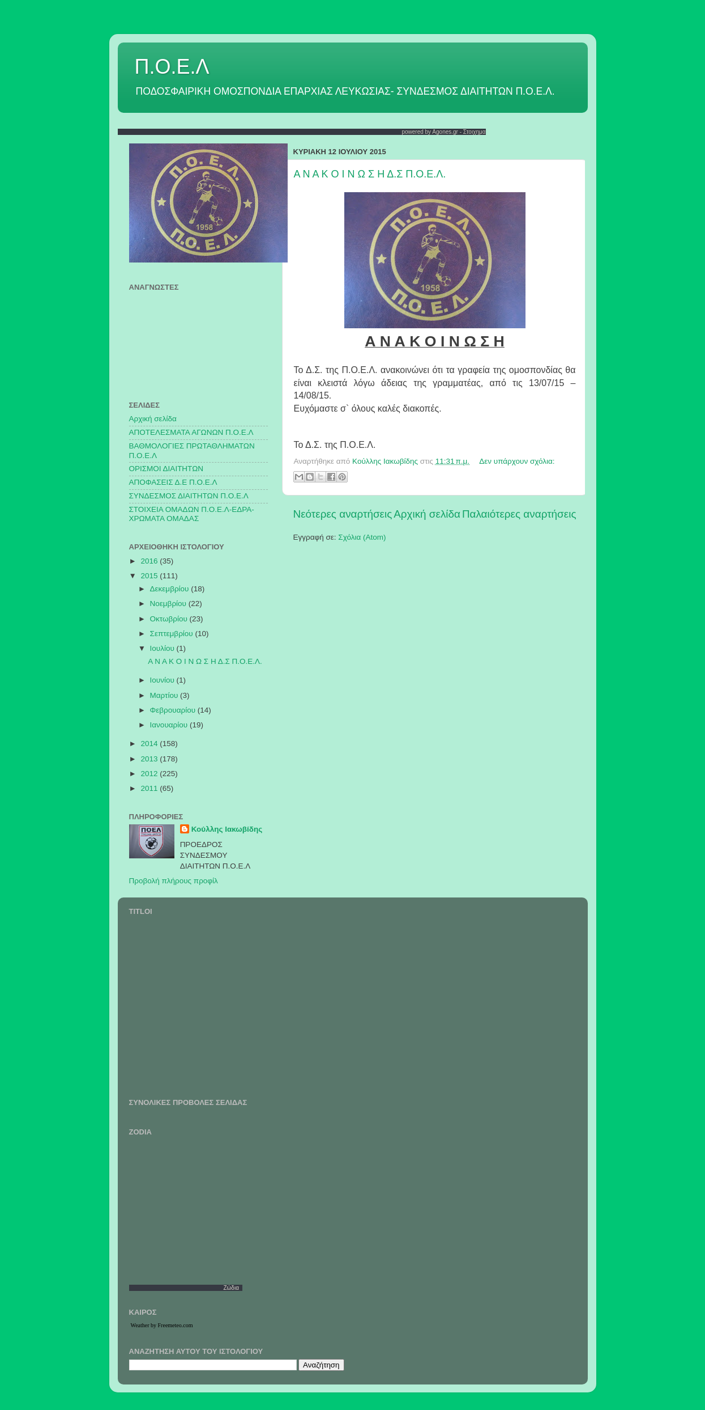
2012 (150, 773)
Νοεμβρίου (169, 603)
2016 (150, 561)
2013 (150, 759)
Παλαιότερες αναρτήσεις (519, 514)
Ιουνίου (163, 680)
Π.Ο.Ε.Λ (172, 66)
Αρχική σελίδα (427, 514)
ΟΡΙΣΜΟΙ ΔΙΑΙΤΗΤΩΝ (166, 468)
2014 (150, 743)
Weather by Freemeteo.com (162, 1325)
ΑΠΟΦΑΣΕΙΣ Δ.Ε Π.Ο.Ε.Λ (173, 482)
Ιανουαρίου (170, 725)
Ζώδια (231, 1288)
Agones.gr (445, 132)
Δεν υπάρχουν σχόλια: (516, 461)
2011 (150, 788)
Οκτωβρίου (170, 619)
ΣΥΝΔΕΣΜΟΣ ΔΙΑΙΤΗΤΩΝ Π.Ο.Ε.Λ (189, 496)
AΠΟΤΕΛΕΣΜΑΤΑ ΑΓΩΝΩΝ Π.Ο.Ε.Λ (191, 432)
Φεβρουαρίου (174, 710)
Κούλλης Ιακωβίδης (227, 829)
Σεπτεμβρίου (172, 633)
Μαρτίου (165, 695)
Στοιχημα (474, 132)
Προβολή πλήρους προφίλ (173, 881)
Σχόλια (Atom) (362, 537)
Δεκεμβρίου (170, 589)
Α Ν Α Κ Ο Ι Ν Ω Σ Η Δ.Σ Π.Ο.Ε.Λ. (370, 174)
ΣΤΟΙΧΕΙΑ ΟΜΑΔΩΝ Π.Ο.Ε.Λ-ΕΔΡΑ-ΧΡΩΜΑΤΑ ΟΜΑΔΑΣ (191, 514)
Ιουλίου (163, 648)
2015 (150, 575)
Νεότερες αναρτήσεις (342, 514)
